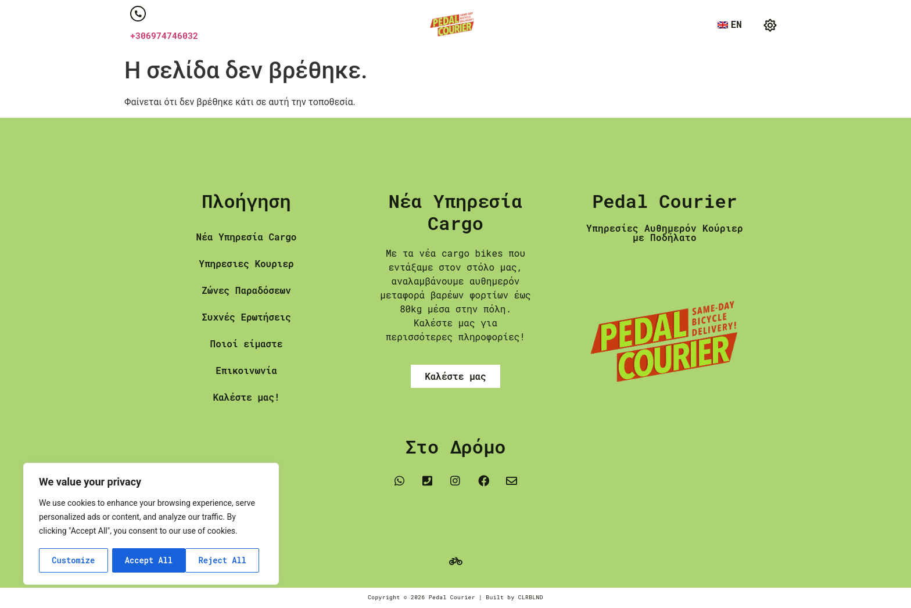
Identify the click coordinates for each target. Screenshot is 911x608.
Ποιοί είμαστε (246, 344)
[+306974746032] (138, 14)
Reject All (148, 560)
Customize (73, 560)
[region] (151, 524)
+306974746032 (164, 36)
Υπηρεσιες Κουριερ (246, 264)
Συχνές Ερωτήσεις (246, 317)
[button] (770, 26)
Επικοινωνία (246, 371)
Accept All (226, 560)
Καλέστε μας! (246, 397)
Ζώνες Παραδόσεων (246, 291)
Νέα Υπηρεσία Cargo (246, 237)
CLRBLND (530, 597)
